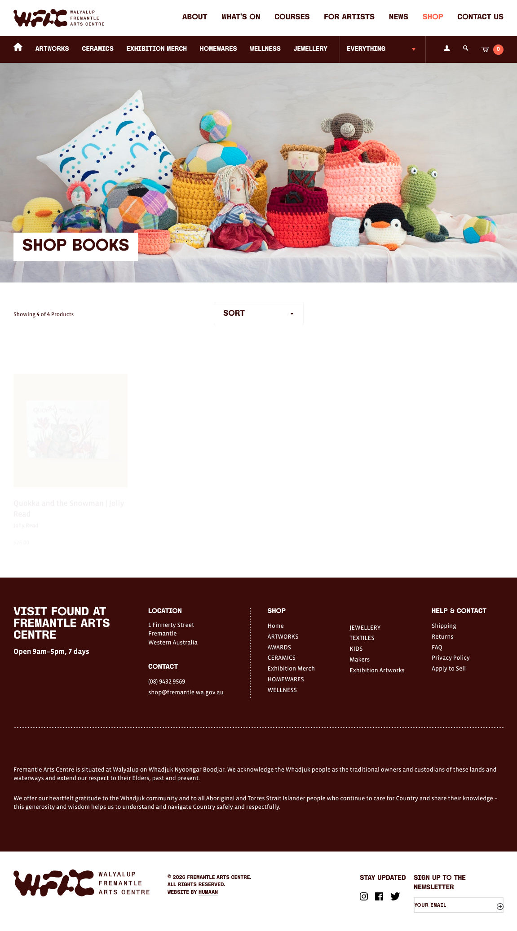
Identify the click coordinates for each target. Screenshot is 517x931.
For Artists (349, 18)
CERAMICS (98, 49)
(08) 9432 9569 (166, 681)
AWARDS (279, 647)
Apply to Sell (449, 668)
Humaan (208, 892)
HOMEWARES (218, 49)
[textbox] (258, 314)
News (398, 18)
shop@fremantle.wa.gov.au (186, 692)
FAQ (437, 647)
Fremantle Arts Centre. (219, 877)
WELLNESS (265, 49)
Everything (366, 49)
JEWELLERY (310, 49)
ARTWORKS (52, 49)
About (195, 18)
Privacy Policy (451, 657)
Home (276, 625)
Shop (433, 18)
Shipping (444, 625)
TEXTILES (361, 637)
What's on (240, 18)
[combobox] (259, 314)
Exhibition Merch (157, 49)
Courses (291, 18)
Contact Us (480, 18)
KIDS (355, 648)
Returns (443, 636)
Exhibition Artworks (377, 670)
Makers (359, 659)
